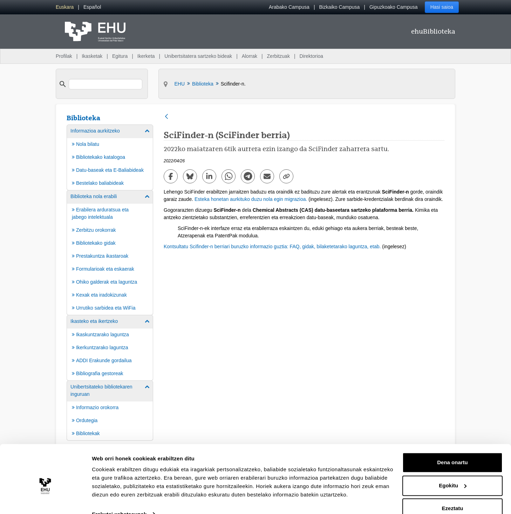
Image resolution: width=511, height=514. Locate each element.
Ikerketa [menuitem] (146, 56)
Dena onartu (452, 449)
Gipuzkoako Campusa (393, 7)
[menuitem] (64, 7)
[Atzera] (166, 117)
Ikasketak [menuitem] (92, 56)
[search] (105, 84)
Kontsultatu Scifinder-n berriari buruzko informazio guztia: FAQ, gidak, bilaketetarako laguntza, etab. (272, 246)
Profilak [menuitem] (64, 56)
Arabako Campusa (289, 7)
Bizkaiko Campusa (339, 7)
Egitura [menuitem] (120, 56)
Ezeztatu (452, 495)
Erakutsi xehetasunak (119, 500)
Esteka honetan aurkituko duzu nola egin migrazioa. (251, 199)
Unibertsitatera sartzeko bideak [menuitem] (198, 56)
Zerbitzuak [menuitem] (278, 56)
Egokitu (452, 471)
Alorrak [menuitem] (249, 56)
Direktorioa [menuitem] (311, 56)
